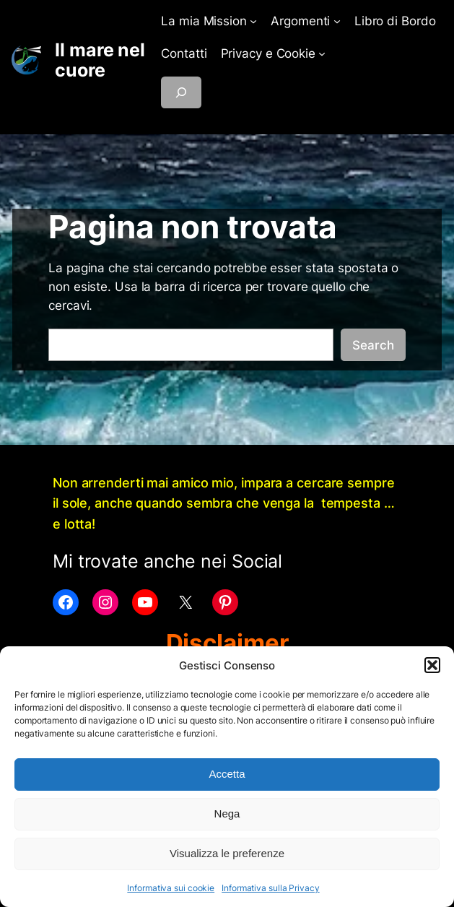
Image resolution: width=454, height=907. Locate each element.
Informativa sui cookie (170, 887)
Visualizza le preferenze (227, 853)
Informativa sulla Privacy (271, 887)
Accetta (227, 774)
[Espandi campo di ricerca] (181, 92)
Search (372, 345)
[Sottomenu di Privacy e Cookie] (322, 53)
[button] (432, 665)
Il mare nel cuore (100, 60)
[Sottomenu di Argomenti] (337, 21)
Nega (227, 813)
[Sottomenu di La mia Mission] (253, 21)
